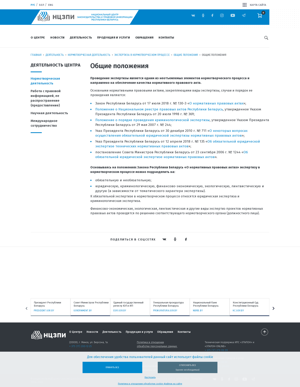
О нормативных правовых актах (216, 103)
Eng (50, 4)
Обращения (144, 37)
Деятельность (81, 37)
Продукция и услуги (113, 37)
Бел (41, 4)
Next (274, 308)
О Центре (38, 37)
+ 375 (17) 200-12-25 (80, 346)
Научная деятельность (49, 113)
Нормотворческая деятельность (89, 54)
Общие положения (186, 54)
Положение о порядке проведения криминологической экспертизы (152, 120)
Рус (33, 4)
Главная (36, 54)
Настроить (150, 377)
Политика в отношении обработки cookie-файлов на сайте (150, 383)
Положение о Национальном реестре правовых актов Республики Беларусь (159, 109)
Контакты (166, 37)
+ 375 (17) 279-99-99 (216, 350)
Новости (57, 37)
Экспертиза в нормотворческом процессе (142, 54)
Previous (26, 308)
